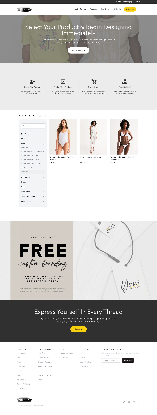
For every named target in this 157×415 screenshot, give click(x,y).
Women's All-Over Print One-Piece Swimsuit (61, 159)
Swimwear (44, 116)
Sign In (117, 9)
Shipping (41, 380)
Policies (82, 358)
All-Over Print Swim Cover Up (90, 157)
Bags (18, 375)
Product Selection (25, 116)
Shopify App (42, 353)
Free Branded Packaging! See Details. (128, 2)
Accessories (21, 380)
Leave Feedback (86, 362)
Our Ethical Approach (67, 353)
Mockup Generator (45, 366)
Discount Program (44, 362)
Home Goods (22, 388)
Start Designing (78, 50)
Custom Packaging (23, 384)
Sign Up (130, 9)
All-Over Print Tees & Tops (29, 155)
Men (18, 358)
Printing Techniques (45, 375)
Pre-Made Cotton (26, 167)
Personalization (43, 371)
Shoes (19, 371)
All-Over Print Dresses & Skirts (30, 163)
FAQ (81, 353)
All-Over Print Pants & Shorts (30, 159)
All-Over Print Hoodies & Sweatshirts (32, 151)
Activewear (24, 147)
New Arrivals (21, 353)
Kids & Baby (21, 366)
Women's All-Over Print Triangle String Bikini (122, 159)
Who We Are (63, 358)
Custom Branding (44, 358)
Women (36, 116)
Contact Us (84, 366)
